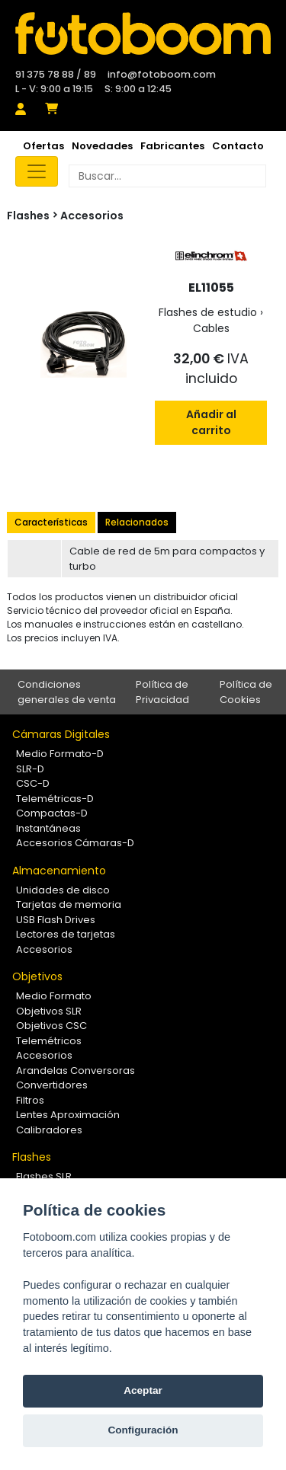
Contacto (238, 146)
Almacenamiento (59, 870)
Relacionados (137, 522)
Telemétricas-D (55, 798)
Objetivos (37, 976)
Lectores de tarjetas (65, 934)
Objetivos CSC (51, 1025)
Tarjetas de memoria (68, 904)
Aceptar (143, 1390)
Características (51, 522)
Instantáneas (48, 828)
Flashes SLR (44, 1176)
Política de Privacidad (162, 692)
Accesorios (92, 215)
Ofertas (43, 146)
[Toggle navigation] (36, 171)
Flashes (31, 1157)
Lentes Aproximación (68, 1114)
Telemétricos (49, 1041)
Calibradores (49, 1130)
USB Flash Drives (55, 919)
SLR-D (30, 769)
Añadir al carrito (211, 422)
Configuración (143, 1430)
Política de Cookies (246, 692)
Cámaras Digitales (61, 734)
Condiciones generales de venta (67, 692)
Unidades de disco (63, 890)
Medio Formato (54, 996)
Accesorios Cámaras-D (75, 843)
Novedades (102, 146)
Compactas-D (52, 813)
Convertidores (52, 1085)
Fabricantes (172, 146)
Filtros (30, 1100)
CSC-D (33, 783)
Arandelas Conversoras (75, 1070)
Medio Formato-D (60, 753)
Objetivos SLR (49, 1011)
